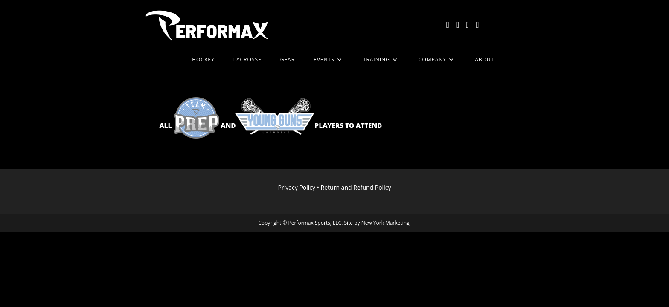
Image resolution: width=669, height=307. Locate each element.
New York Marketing (385, 222)
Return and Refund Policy (356, 187)
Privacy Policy (296, 187)
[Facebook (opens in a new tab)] (457, 24)
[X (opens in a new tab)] (447, 24)
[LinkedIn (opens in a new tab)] (477, 24)
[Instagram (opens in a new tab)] (467, 24)
